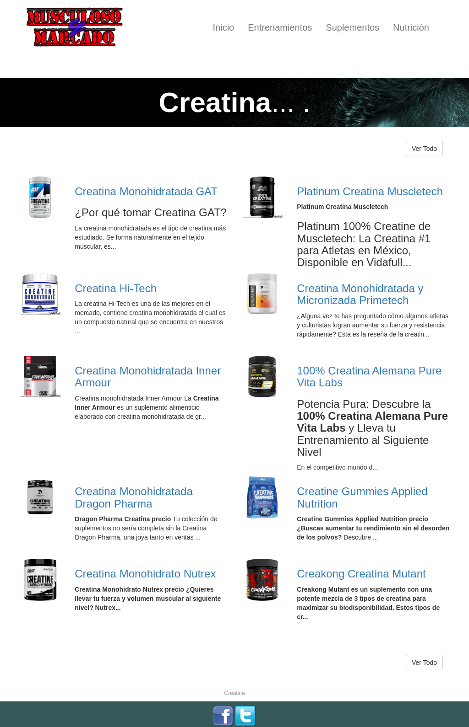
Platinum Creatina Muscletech (370, 191)
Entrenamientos (280, 27)
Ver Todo (424, 148)
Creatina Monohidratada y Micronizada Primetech (360, 294)
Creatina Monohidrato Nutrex (145, 573)
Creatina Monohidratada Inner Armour (148, 376)
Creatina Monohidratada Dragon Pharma (134, 497)
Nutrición (411, 27)
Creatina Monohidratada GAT (146, 191)
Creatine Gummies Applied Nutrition (362, 497)
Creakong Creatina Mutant (361, 573)
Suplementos (352, 27)
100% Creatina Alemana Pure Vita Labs (369, 376)
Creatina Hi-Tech (116, 288)
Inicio (223, 27)
